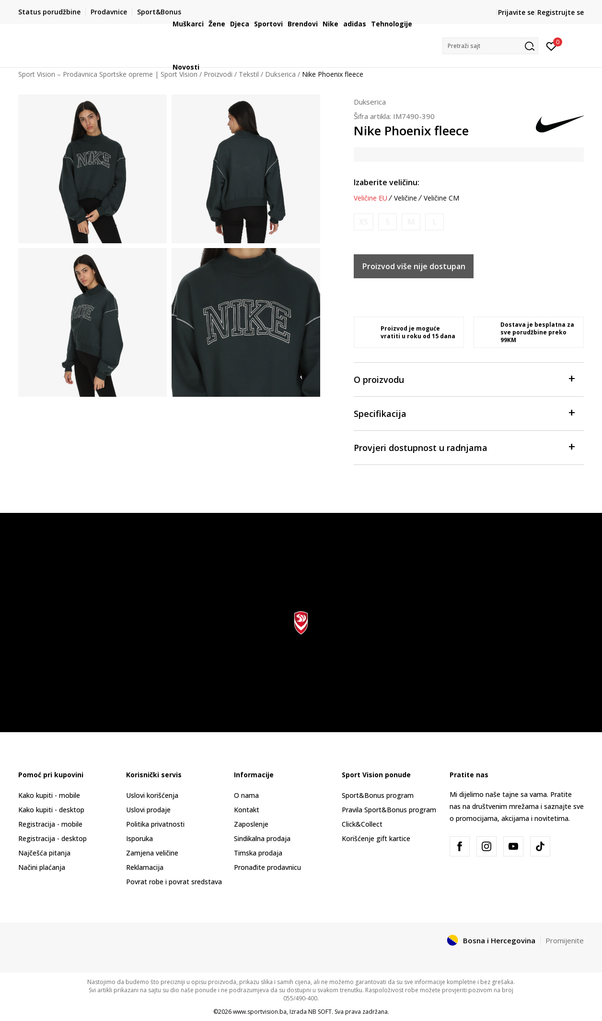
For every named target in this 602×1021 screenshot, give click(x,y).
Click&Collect (362, 824)
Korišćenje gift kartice (376, 838)
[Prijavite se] (551, 45)
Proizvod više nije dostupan (413, 266)
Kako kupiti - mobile (49, 795)
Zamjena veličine (152, 852)
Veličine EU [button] (370, 198)
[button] (490, 45)
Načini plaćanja (41, 867)
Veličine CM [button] (441, 198)
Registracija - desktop (52, 838)
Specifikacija (464, 412)
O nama (246, 795)
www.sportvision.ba (260, 1012)
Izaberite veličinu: (386, 182)
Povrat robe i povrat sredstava (174, 881)
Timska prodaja (258, 852)
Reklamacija (144, 867)
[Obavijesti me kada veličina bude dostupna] (363, 222)
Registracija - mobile (50, 824)
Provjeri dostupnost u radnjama (464, 446)
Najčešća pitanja (44, 852)
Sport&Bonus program (378, 795)
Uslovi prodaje (148, 809)
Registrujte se (560, 12)
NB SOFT (320, 1012)
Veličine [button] (405, 198)
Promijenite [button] (564, 940)
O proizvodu (464, 378)
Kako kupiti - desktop (51, 809)
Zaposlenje (251, 824)
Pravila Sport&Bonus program (389, 809)
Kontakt (246, 809)
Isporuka (139, 838)
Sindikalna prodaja (262, 838)
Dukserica (370, 102)
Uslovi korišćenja (152, 795)
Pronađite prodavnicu (267, 867)
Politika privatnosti (155, 824)
